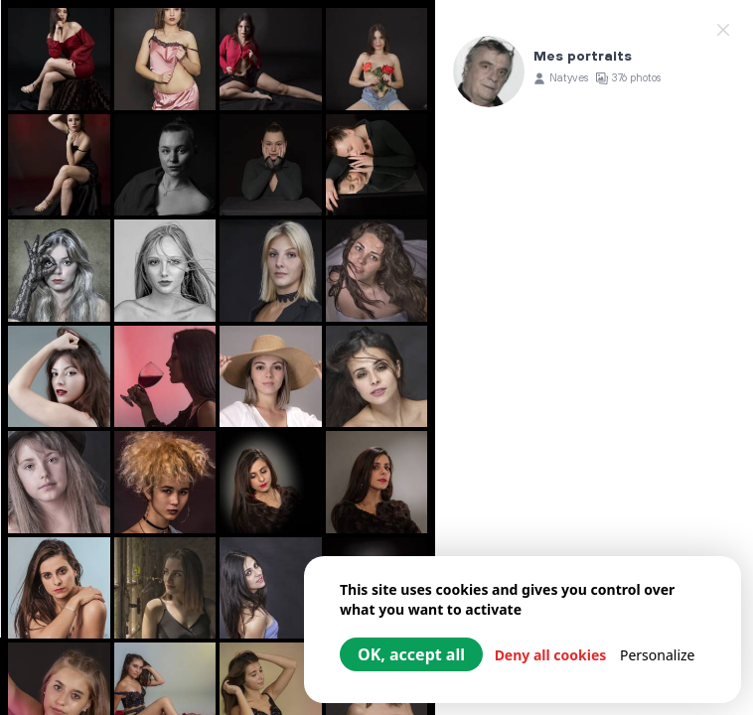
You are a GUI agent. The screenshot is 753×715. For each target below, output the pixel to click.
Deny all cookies (551, 654)
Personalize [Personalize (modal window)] (657, 654)
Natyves (568, 78)
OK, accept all (411, 654)
